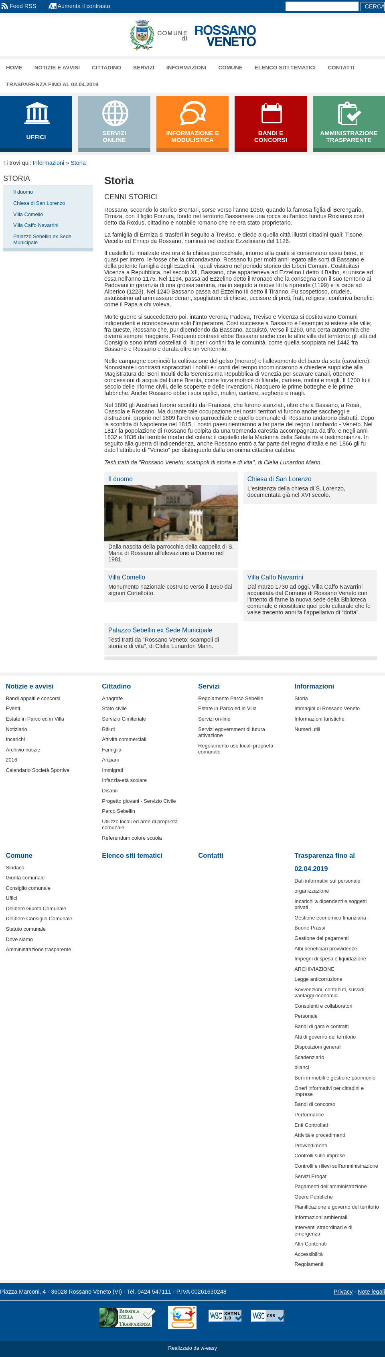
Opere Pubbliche (313, 1197)
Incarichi (15, 739)
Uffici (11, 898)
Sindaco (15, 868)
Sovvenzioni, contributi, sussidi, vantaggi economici (330, 992)
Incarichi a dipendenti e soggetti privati (330, 904)
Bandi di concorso (314, 1104)
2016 (11, 760)
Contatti (341, 68)
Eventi (13, 708)
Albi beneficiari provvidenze (325, 949)
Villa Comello (28, 214)
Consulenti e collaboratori (323, 1006)
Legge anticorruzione (318, 979)
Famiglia (111, 750)
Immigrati (112, 770)
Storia (78, 163)
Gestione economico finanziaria (330, 918)
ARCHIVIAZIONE (314, 969)
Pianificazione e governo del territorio (336, 1207)
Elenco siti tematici (285, 68)
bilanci (301, 1067)
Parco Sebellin (118, 811)
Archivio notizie (23, 750)
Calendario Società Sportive (37, 770)
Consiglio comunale (28, 888)
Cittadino (106, 68)
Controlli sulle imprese (319, 1155)
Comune (230, 68)
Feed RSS (23, 6)
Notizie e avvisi (57, 68)
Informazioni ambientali (320, 1217)
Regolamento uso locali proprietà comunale (235, 749)
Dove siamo (19, 939)
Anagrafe (112, 698)
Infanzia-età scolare (124, 780)
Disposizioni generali (317, 1047)
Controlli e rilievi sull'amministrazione (336, 1166)
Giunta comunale (25, 878)
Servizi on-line (214, 719)
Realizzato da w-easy (192, 1348)
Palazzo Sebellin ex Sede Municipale (42, 239)
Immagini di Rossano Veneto (327, 708)
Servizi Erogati (311, 1176)
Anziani (110, 760)
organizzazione (311, 891)
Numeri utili (307, 729)
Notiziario (16, 729)
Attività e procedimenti (319, 1135)
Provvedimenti (310, 1145)
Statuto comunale (26, 929)
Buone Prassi (309, 928)
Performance (309, 1115)
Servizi (143, 68)
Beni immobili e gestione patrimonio (334, 1078)
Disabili (110, 791)
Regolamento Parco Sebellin (230, 698)
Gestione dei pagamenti (321, 938)
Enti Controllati (311, 1125)
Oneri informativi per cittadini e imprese (329, 1091)
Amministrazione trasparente (38, 949)
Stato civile (114, 708)
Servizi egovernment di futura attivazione (231, 732)
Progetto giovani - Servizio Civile (139, 801)
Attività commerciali (124, 739)
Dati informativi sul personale (327, 881)
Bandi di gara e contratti (321, 1026)
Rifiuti (108, 729)
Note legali (371, 1291)
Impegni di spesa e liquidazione (330, 959)
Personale (306, 1016)
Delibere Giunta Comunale (36, 908)
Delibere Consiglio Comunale (39, 918)
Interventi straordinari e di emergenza (323, 1230)
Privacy (343, 1291)
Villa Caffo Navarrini (36, 225)
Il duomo (23, 192)
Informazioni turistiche (319, 719)
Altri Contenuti (310, 1244)
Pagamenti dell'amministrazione (330, 1186)
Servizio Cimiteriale (124, 719)
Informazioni (186, 68)
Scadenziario (309, 1057)
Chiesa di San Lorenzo (39, 203)
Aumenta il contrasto (83, 6)
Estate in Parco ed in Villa (35, 719)
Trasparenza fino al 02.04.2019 (52, 84)
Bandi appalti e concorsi (33, 698)
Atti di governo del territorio (325, 1037)
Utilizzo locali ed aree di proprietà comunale (140, 824)
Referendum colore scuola (132, 838)
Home (14, 68)
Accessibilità (308, 1254)
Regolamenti (308, 1264)
